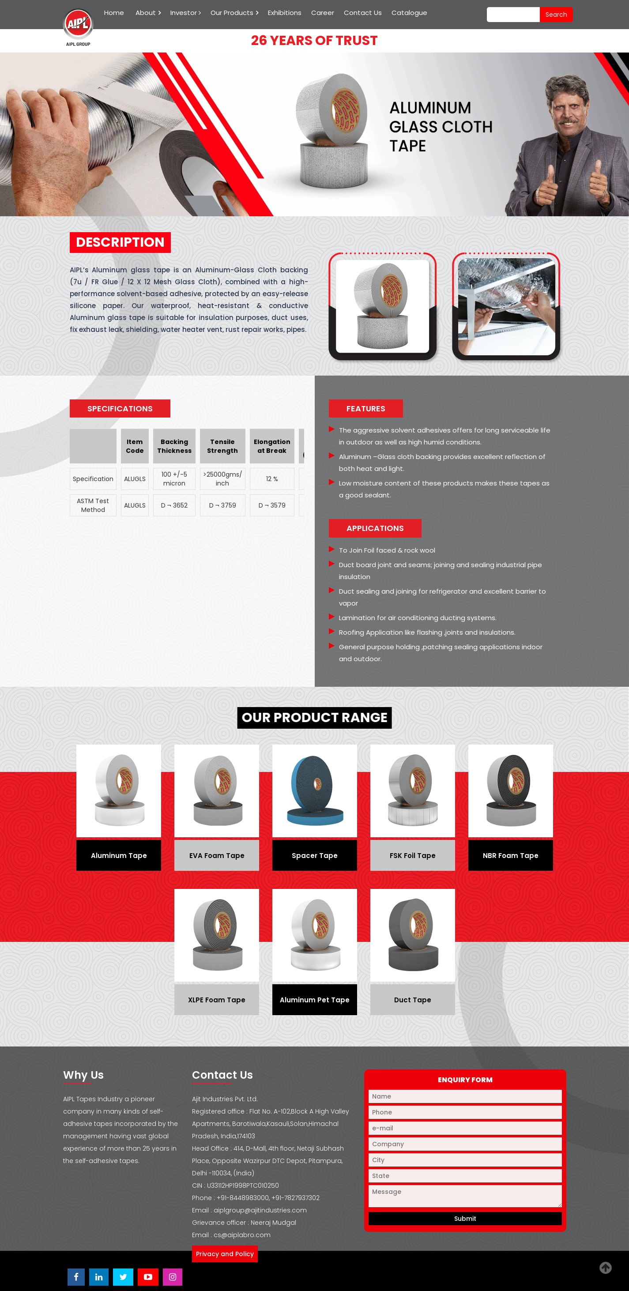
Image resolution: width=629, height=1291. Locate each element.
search (556, 14)
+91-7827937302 (295, 1197)
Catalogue (409, 12)
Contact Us (363, 12)
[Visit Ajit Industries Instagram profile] (172, 1277)
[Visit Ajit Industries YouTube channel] (148, 1277)
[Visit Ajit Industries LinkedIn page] (99, 1277)
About (146, 12)
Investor (185, 12)
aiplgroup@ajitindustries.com (260, 1210)
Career (322, 12)
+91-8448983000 (243, 1197)
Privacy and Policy (225, 1254)
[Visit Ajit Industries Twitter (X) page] (123, 1277)
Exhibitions (284, 12)
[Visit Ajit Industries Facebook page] (76, 1277)
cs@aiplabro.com (242, 1235)
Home (114, 12)
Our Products (232, 12)
